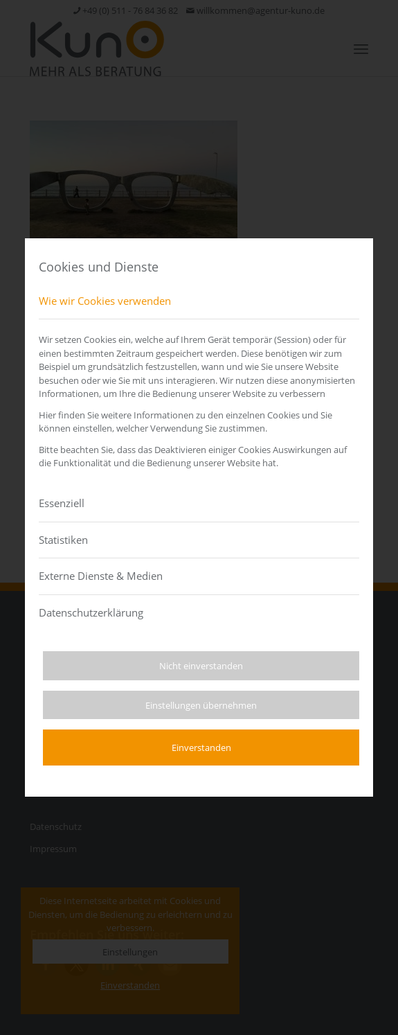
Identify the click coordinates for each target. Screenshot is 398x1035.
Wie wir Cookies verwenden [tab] (105, 301)
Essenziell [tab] (61, 503)
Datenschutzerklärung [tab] (91, 612)
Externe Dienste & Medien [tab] (101, 576)
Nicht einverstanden (201, 666)
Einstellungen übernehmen (201, 705)
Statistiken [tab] (63, 540)
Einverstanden (201, 747)
